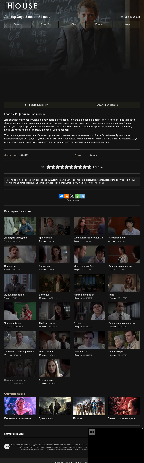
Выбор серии (130, 16)
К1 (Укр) (126, 24)
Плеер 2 (45, 24)
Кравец (99, 24)
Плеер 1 (18, 24)
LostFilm (72, 24)
